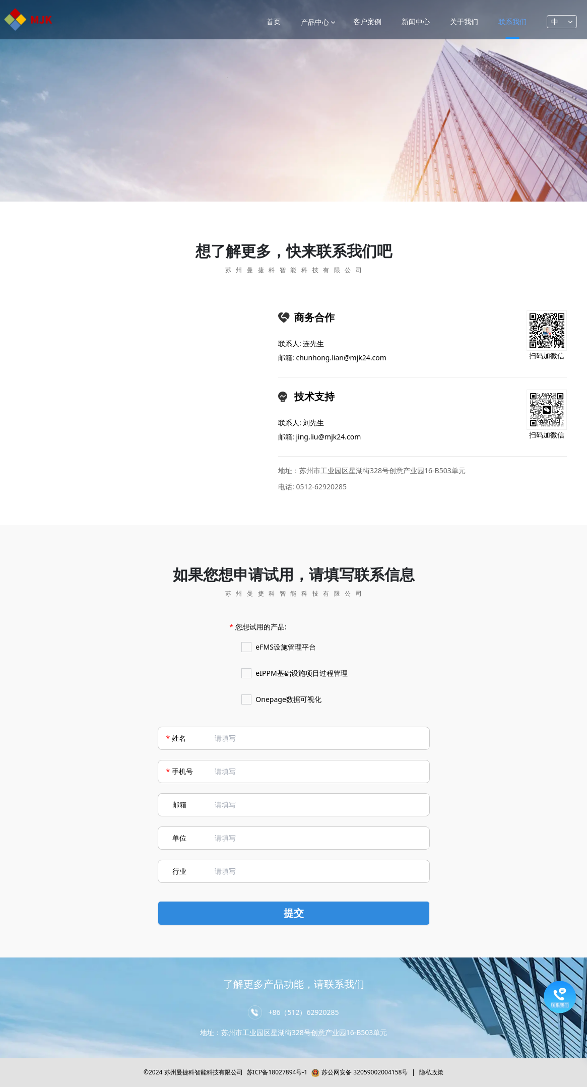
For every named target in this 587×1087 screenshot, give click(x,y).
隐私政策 (431, 1072)
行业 (179, 871)
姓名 (179, 738)
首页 (274, 22)
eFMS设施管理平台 (278, 647)
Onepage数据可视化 (281, 699)
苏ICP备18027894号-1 (277, 1072)
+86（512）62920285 (303, 1012)
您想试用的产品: (261, 626)
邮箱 (179, 804)
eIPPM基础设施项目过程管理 (294, 673)
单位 (179, 838)
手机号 (182, 771)
